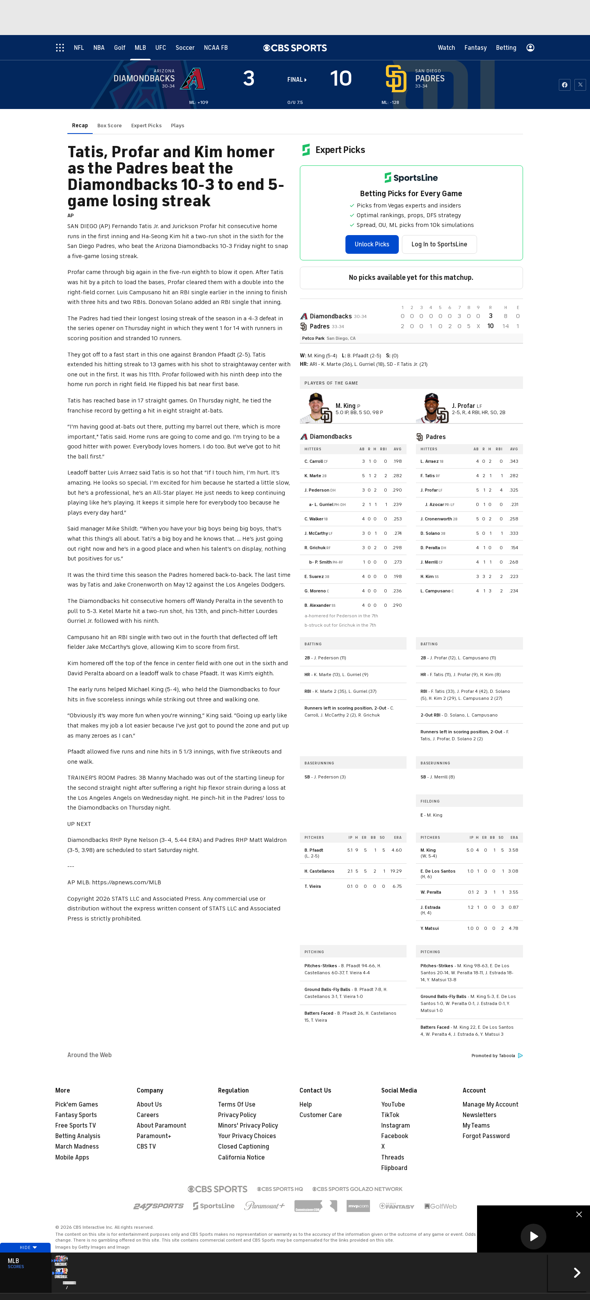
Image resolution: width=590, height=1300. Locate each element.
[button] (533, 1236)
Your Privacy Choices (247, 1136)
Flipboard (394, 1168)
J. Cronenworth (436, 519)
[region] (533, 1237)
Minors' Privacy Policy (248, 1126)
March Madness (77, 1147)
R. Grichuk (315, 547)
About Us (149, 1105)
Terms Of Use (236, 1105)
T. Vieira (313, 886)
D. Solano (430, 533)
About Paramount (161, 1126)
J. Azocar (434, 504)
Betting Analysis (77, 1136)
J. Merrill (429, 562)
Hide (25, 1262)
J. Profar (429, 490)
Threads (392, 1157)
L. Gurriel (324, 504)
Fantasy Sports (76, 1115)
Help (305, 1105)
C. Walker (314, 519)
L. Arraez (430, 461)
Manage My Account (490, 1105)
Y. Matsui (430, 928)
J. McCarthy (316, 533)
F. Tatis (428, 475)
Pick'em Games (76, 1105)
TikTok (390, 1115)
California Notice (241, 1157)
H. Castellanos (320, 871)
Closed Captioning (243, 1147)
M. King (428, 850)
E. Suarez (314, 576)
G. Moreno (315, 591)
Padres (319, 326)
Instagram (395, 1126)
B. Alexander (318, 605)
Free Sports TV (75, 1126)
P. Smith (323, 562)
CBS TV (146, 1147)
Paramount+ (154, 1136)
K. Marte (313, 475)
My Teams (476, 1126)
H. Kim (427, 576)
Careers (148, 1115)
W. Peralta (431, 892)
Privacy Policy (237, 1115)
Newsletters (480, 1115)
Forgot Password (486, 1136)
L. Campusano (436, 591)
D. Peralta (430, 547)
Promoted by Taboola (497, 1055)
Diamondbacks (331, 316)
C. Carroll (314, 461)
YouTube (393, 1105)
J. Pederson (317, 490)
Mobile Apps (72, 1157)
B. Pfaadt (314, 850)
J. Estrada (430, 907)
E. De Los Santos (438, 871)
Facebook (394, 1136)
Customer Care (320, 1115)
